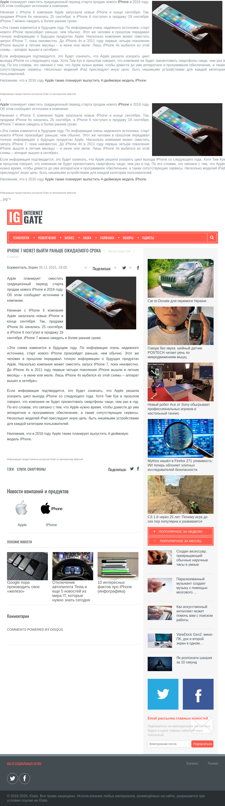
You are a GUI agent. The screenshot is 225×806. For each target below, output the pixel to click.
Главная (13, 257)
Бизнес (67, 237)
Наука (85, 237)
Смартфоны (36, 469)
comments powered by (35, 609)
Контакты (192, 763)
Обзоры (125, 237)
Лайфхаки (105, 237)
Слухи (21, 469)
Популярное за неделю (181, 531)
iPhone (123, 2)
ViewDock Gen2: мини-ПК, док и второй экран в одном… (194, 639)
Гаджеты (146, 237)
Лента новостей (119, 251)
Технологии (21, 237)
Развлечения (45, 237)
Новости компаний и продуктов (38, 491)
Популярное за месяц (180, 541)
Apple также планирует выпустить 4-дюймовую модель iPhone (95, 80)
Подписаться (202, 744)
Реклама (213, 763)
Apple (4, 2)
